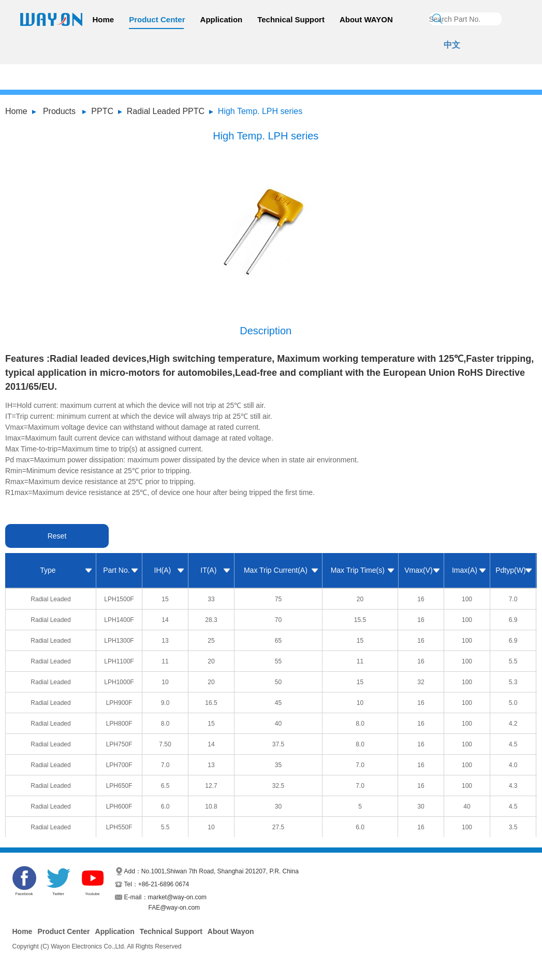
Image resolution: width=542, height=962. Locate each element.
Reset (57, 536)
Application (221, 19)
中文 (452, 44)
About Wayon (231, 931)
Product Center (157, 19)
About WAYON (366, 19)
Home (103, 19)
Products (59, 111)
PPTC (102, 111)
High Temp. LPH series (260, 111)
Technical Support (291, 19)
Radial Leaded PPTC (165, 111)
